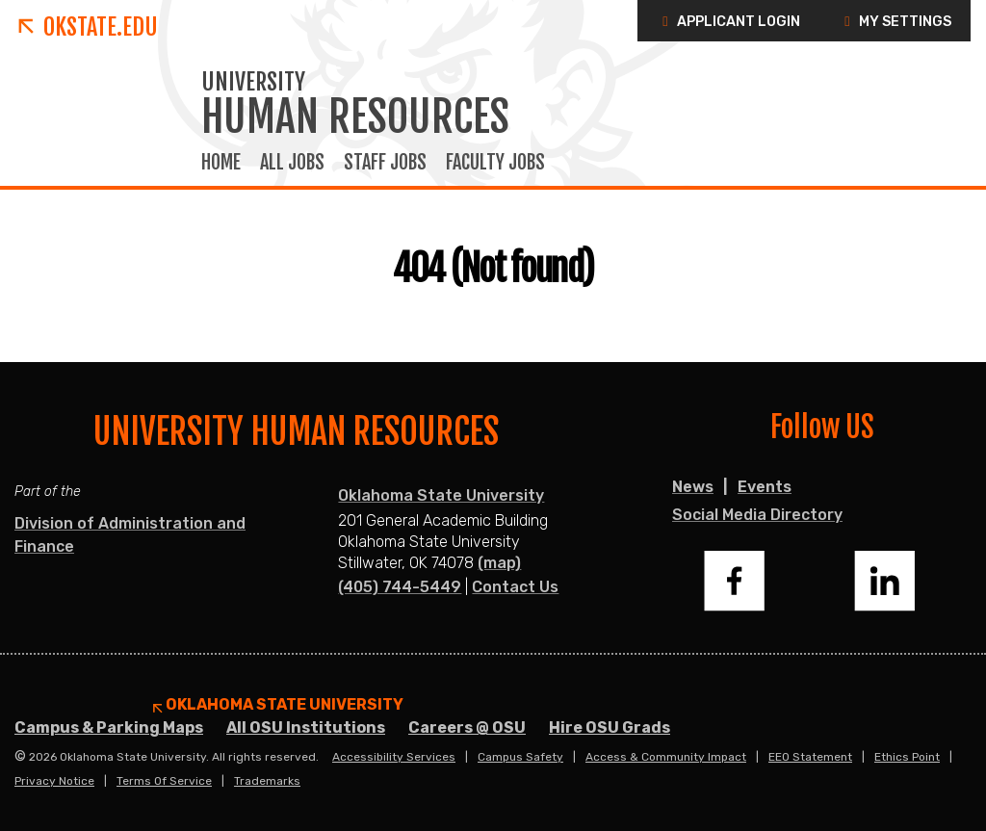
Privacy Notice (54, 781)
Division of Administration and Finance (130, 535)
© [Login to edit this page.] (20, 757)
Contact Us (515, 587)
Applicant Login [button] (728, 21)
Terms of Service (164, 781)
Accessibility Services (393, 757)
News (693, 487)
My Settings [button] (895, 21)
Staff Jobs (385, 162)
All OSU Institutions (305, 727)
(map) (499, 563)
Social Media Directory (757, 515)
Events (764, 487)
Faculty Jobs (495, 162)
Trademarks (267, 781)
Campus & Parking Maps (108, 727)
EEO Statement (810, 757)
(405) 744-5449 (399, 587)
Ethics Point (907, 757)
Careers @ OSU (467, 727)
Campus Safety (520, 757)
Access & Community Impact (665, 757)
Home (221, 162)
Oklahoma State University (441, 495)
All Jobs (292, 162)
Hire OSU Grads (609, 727)
